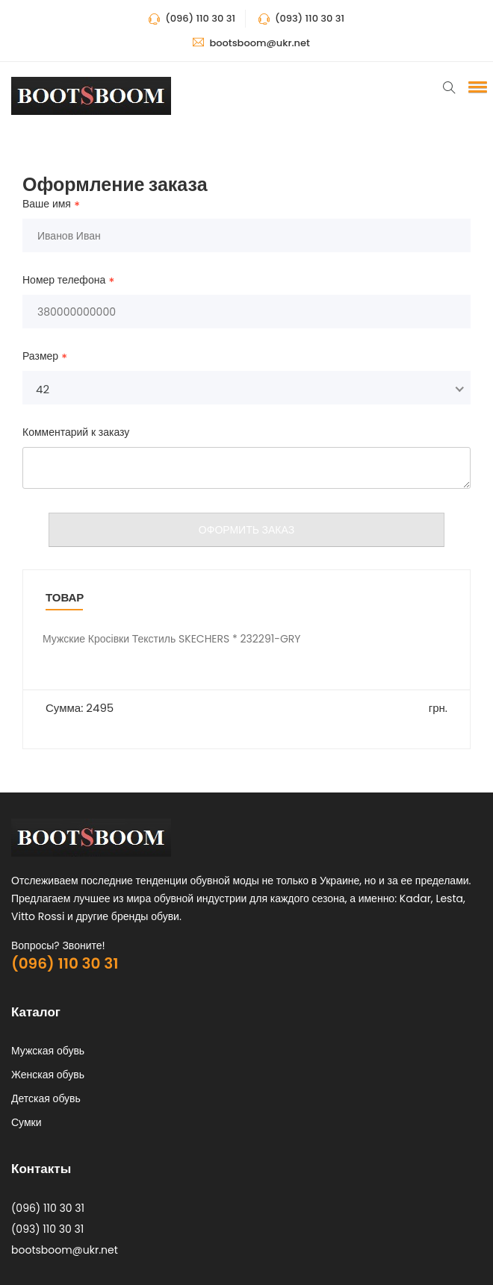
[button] (475, 86)
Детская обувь (46, 1098)
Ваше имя (46, 204)
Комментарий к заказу (75, 432)
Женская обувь (47, 1074)
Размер (40, 356)
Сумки (26, 1122)
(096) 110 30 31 (64, 963)
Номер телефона (63, 280)
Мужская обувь (47, 1050)
